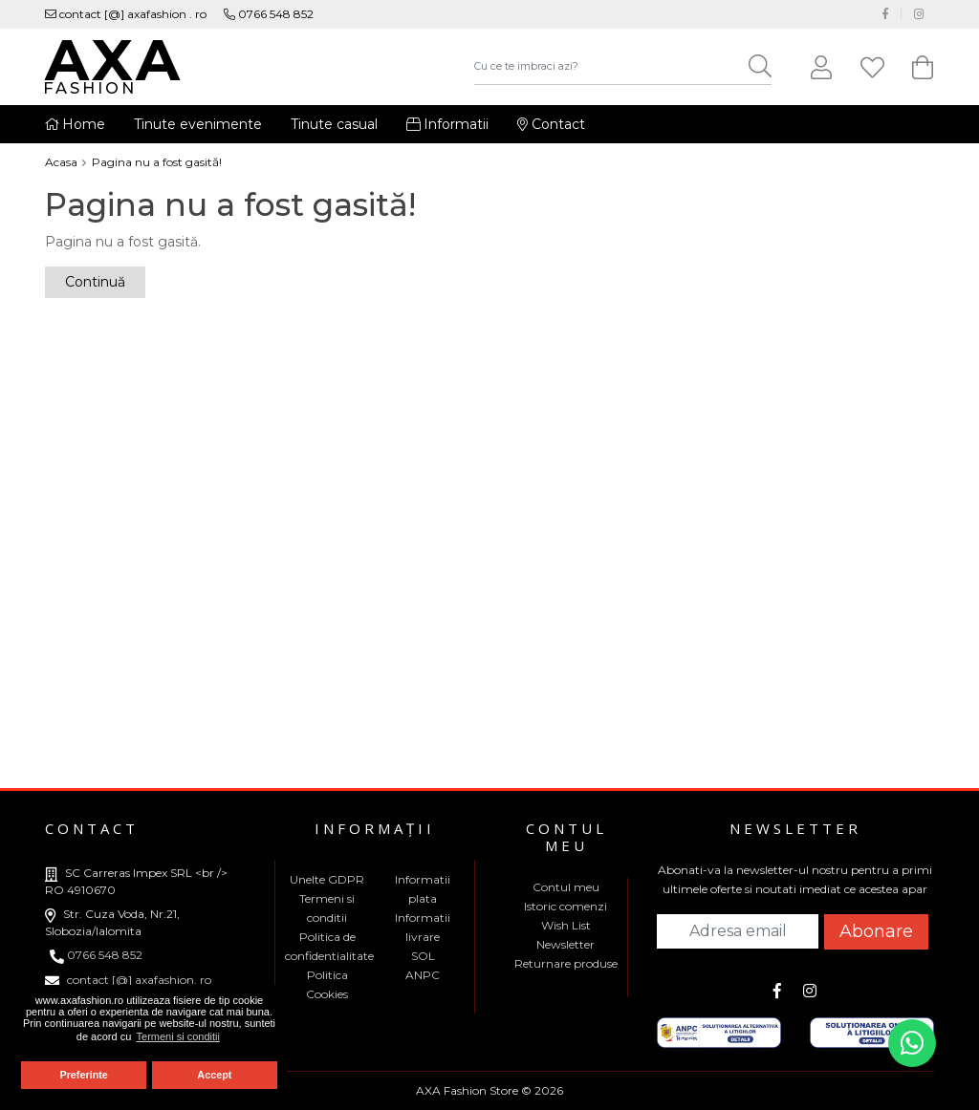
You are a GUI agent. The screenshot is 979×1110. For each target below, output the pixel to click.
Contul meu (566, 887)
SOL (423, 956)
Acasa (61, 162)
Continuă (95, 281)
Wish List (566, 925)
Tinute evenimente (198, 124)
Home (75, 124)
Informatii (447, 124)
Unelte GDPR (327, 879)
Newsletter (565, 944)
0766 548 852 (269, 14)
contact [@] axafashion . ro (126, 14)
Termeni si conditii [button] (178, 1036)
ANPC (422, 975)
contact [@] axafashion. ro (128, 979)
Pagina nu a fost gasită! (157, 162)
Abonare (876, 931)
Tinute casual (334, 124)
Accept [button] (214, 1074)
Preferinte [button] (83, 1074)
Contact (551, 124)
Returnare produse (566, 963)
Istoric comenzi (565, 906)
